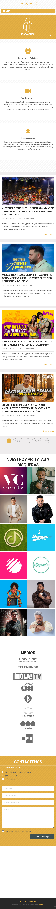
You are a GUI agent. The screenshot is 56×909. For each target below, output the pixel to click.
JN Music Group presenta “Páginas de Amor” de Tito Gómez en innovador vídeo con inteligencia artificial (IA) (26, 408)
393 (40, 441)
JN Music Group (29, 219)
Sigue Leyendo (48, 234)
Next (47, 441)
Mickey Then (27, 285)
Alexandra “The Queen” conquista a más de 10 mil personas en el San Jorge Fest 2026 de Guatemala (28, 211)
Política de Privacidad (28, 901)
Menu (8, 11)
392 (34, 441)
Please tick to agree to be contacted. (18, 831)
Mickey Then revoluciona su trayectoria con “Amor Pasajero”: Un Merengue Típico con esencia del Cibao (27, 278)
